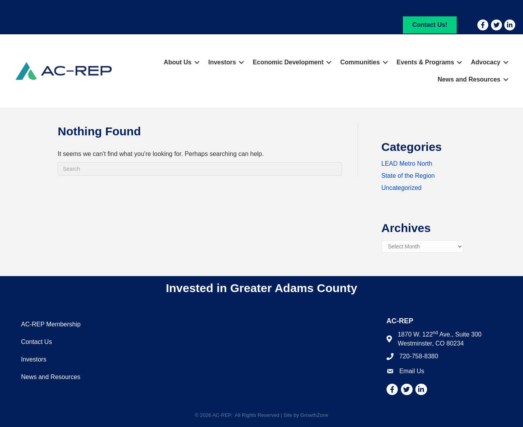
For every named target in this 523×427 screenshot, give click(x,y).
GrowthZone (314, 415)
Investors (222, 62)
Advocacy (485, 62)
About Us (177, 62)
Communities (359, 62)
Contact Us (36, 341)
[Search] (200, 168)
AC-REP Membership (51, 324)
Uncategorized (401, 187)
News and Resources (469, 79)
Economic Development (288, 62)
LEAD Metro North (407, 163)
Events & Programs (425, 62)
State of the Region (408, 175)
